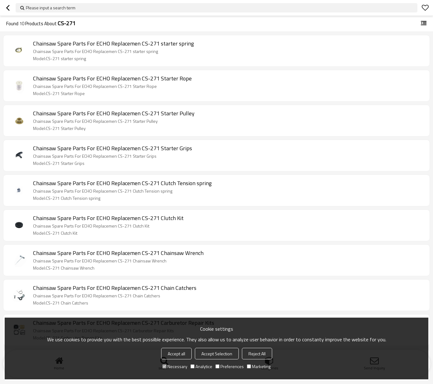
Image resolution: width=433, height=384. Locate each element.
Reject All (257, 353)
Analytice (201, 366)
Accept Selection (216, 353)
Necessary (174, 366)
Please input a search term (50, 7)
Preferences (229, 366)
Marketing (259, 366)
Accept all (176, 353)
